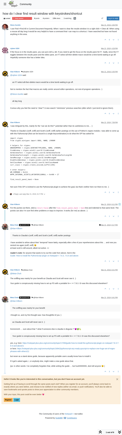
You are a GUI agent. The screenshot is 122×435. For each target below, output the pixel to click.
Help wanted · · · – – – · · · (22, 18)
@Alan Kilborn (37, 225)
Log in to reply (113, 18)
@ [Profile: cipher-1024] (16, 75)
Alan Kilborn (15, 72)
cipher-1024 (14, 48)
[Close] (117, 379)
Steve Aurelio (15, 25)
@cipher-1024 (27, 72)
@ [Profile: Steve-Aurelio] (16, 94)
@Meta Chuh (27, 270)
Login (16, 400)
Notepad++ (69, 414)
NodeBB (58, 418)
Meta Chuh (14, 225)
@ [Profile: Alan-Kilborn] (16, 228)
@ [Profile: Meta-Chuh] (15, 273)
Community (26, 4)
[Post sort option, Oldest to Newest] (102, 18)
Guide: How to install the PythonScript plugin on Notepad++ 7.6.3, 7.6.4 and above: (44, 256)
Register (8, 400)
